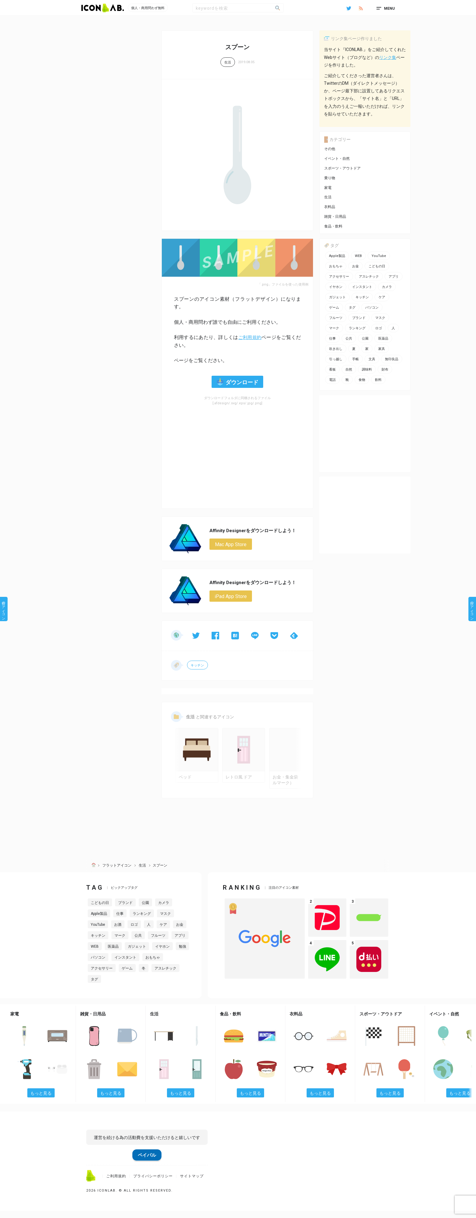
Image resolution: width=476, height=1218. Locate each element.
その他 (329, 149)
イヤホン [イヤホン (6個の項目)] (335, 287)
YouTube (98, 931)
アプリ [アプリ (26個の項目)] (394, 277)
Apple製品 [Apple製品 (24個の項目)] (337, 256)
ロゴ (134, 931)
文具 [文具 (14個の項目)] (372, 359)
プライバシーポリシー (153, 1183)
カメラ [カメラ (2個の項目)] (387, 287)
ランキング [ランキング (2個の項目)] (357, 328)
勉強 (182, 953)
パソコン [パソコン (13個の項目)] (372, 308)
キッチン (197, 667)
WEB (95, 953)
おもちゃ (152, 964)
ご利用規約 (249, 337)
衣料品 (329, 207)
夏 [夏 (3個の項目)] (353, 349)
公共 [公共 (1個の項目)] (348, 338)
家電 (328, 188)
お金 (179, 931)
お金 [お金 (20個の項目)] (355, 266)
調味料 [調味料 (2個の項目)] (367, 369)
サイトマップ (192, 1183)
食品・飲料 (333, 226)
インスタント (125, 964)
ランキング (142, 921)
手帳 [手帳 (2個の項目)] (355, 359)
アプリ (180, 942)
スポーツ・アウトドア (342, 168)
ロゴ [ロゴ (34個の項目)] (378, 328)
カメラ (163, 910)
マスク (165, 921)
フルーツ (158, 942)
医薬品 (113, 953)
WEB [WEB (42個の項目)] (358, 256)
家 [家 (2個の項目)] (367, 349)
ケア (163, 931)
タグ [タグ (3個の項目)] (352, 308)
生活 (227, 62)
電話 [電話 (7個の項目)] (332, 380)
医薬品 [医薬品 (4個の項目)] (383, 338)
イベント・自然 (337, 158)
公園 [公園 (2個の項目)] (365, 338)
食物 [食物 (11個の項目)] (362, 380)
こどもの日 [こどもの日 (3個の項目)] (377, 266)
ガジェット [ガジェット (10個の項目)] (337, 297)
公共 (138, 942)
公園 (145, 910)
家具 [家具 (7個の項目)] (381, 349)
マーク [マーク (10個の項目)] (334, 328)
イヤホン (162, 953)
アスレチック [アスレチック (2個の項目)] (369, 277)
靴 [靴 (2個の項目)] (347, 380)
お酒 (117, 931)
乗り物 (329, 178)
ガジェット (137, 953)
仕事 (120, 921)
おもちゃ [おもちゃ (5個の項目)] (335, 266)
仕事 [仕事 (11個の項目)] (332, 338)
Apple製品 (99, 921)
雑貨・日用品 (335, 216)
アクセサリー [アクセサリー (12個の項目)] (339, 277)
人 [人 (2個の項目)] (393, 328)
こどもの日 (100, 910)
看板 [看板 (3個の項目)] (332, 369)
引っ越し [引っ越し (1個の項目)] (335, 359)
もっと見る (41, 1100)
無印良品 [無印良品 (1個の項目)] (391, 359)
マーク (119, 942)
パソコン (98, 964)
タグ (94, 986)
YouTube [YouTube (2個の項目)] (379, 256)
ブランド (125, 910)
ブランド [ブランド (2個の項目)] (358, 318)
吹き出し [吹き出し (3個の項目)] (335, 349)
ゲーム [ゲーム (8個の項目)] (334, 308)
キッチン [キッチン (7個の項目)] (362, 297)
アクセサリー (102, 975)
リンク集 (387, 57)
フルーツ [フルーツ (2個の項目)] (335, 318)
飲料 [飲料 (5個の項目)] (378, 380)
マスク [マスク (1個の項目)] (380, 318)
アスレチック (165, 975)
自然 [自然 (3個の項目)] (348, 369)
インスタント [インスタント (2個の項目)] (362, 287)
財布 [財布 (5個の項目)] (385, 369)
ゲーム (127, 975)
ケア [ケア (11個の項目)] (382, 297)
